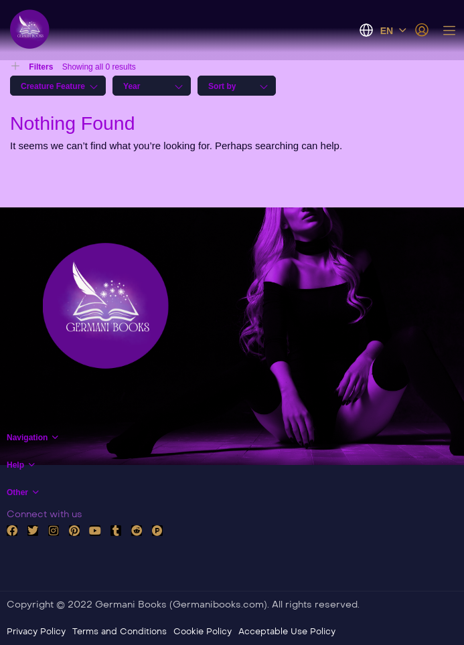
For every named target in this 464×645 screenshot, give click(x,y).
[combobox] (58, 86)
